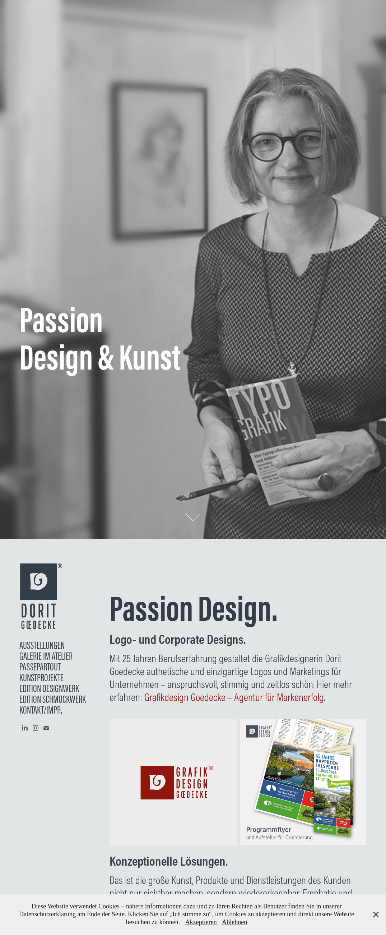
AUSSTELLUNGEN (42, 645)
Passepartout (40, 666)
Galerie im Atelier (46, 656)
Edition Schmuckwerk (52, 699)
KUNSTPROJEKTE (41, 677)
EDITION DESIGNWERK (49, 688)
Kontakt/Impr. (40, 709)
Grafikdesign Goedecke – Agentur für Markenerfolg (234, 697)
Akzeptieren (201, 922)
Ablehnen (234, 922)
